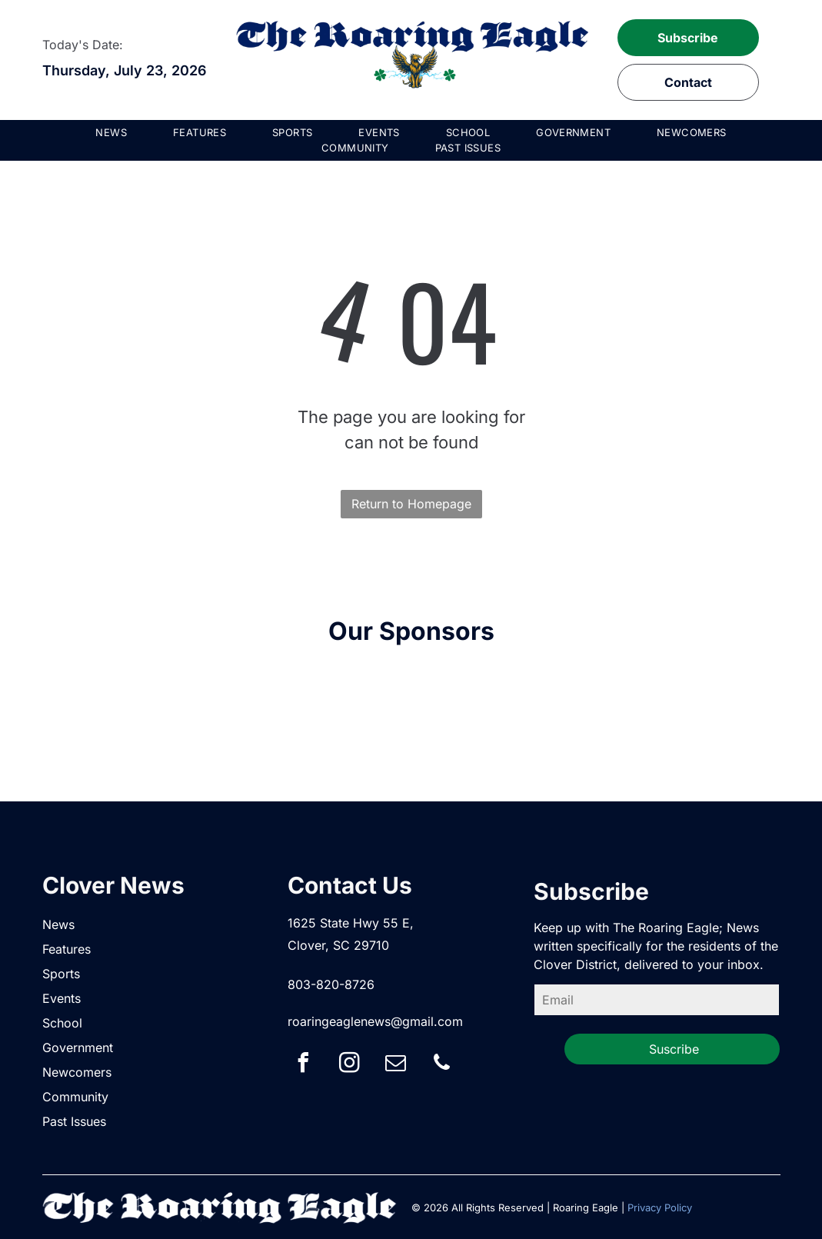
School (62, 1023)
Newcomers (76, 1072)
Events (61, 998)
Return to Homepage (411, 503)
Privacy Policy (659, 1207)
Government (77, 1047)
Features (66, 949)
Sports (61, 973)
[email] (395, 1064)
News (58, 924)
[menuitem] (111, 133)
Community (75, 1096)
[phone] (441, 1064)
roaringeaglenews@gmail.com (375, 1021)
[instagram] (349, 1064)
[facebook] (303, 1064)
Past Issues (74, 1121)
